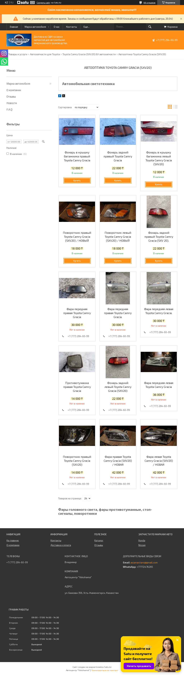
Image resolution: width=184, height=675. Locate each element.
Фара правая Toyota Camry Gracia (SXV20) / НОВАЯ (118, 460)
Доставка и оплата (60, 545)
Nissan (142, 545)
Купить (77, 180)
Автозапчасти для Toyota (45, 54)
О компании (13, 90)
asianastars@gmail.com (144, 562)
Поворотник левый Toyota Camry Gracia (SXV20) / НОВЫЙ (118, 236)
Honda (141, 540)
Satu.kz (107, 667)
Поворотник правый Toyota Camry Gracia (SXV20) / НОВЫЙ (77, 236)
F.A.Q (9, 109)
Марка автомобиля (35, 26)
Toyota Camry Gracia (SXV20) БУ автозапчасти (89, 54)
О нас (56, 26)
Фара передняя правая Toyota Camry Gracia (77, 313)
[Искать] (150, 26)
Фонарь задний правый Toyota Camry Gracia (118, 156)
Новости (11, 103)
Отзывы (11, 96)
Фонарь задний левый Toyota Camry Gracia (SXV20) (117, 386)
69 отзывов (149, 2)
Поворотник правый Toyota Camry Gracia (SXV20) (77, 460)
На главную (12, 540)
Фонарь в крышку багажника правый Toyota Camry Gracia (77, 156)
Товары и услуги (17, 54)
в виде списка (176, 107)
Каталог (98, 540)
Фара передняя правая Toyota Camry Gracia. (118, 313)
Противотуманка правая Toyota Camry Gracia (77, 386)
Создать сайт (43, 2)
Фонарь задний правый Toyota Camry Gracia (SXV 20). (158, 236)
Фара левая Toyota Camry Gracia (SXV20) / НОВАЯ (159, 460)
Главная (14, 26)
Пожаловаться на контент (104, 670)
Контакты (71, 26)
